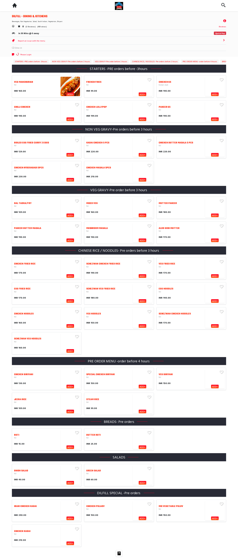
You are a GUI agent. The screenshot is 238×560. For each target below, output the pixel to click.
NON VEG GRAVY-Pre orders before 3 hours (71, 61)
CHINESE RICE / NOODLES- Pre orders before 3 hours (155, 61)
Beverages (15, 21)
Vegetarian (52, 21)
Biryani (59, 21)
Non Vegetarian (26, 21)
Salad (35, 21)
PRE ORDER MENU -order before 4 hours (200, 61)
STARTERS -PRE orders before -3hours (31, 61)
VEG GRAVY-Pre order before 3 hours (111, 61)
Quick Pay (220, 33)
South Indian (42, 21)
